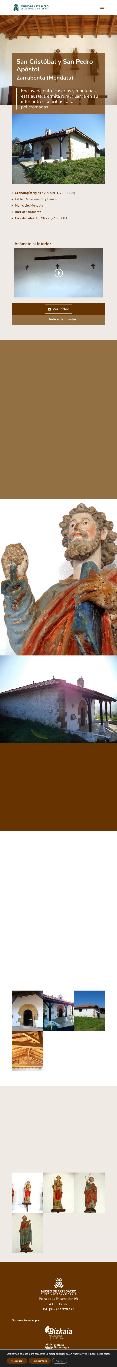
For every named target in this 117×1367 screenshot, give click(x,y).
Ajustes (60, 1360)
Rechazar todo (40, 1360)
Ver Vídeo (61, 309)
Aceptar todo (17, 1360)
